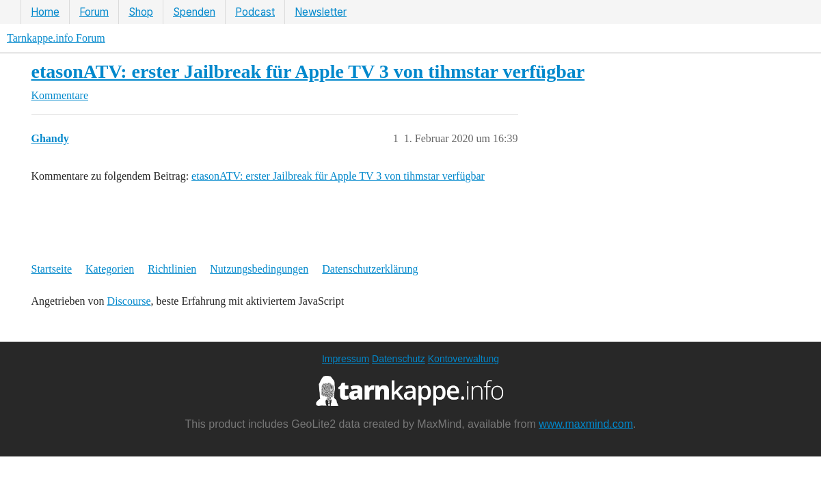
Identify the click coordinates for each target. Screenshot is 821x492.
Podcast (255, 11)
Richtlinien (172, 269)
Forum (94, 11)
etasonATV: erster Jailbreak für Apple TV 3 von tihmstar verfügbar (308, 71)
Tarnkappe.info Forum (56, 38)
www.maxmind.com (586, 424)
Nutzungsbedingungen (259, 269)
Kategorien (109, 269)
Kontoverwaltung (463, 358)
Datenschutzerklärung (370, 269)
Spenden (194, 11)
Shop (141, 11)
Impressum (345, 358)
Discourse (129, 301)
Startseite (51, 269)
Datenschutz (398, 358)
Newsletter (321, 11)
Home (45, 11)
